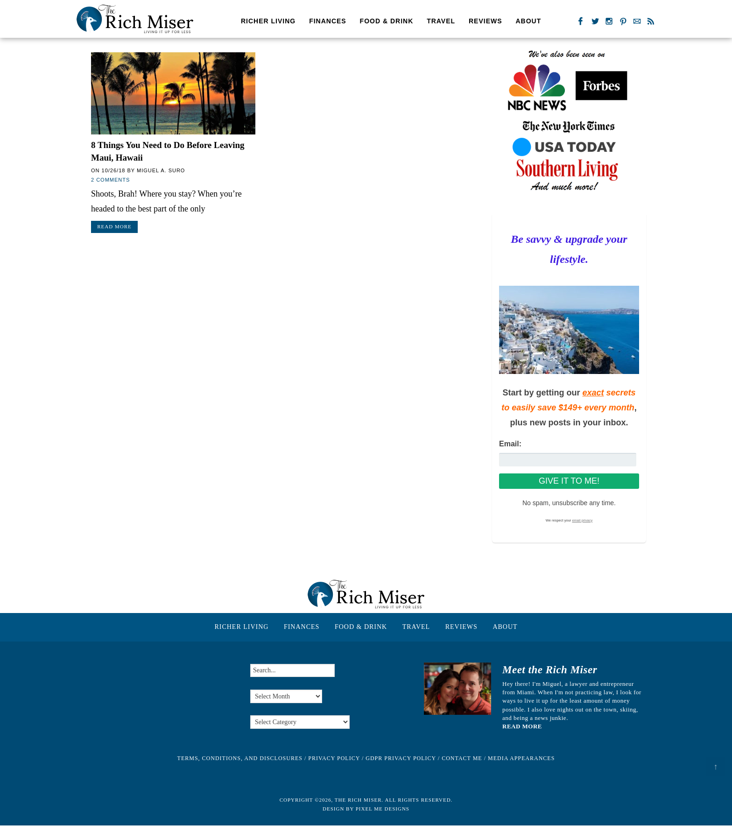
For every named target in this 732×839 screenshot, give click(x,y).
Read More (114, 226)
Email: (510, 444)
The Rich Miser (135, 19)
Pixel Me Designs (382, 808)
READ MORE (522, 726)
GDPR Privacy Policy (401, 758)
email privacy (582, 520)
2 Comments (110, 180)
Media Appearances (521, 758)
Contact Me (462, 758)
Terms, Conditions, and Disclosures (240, 758)
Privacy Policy (334, 758)
